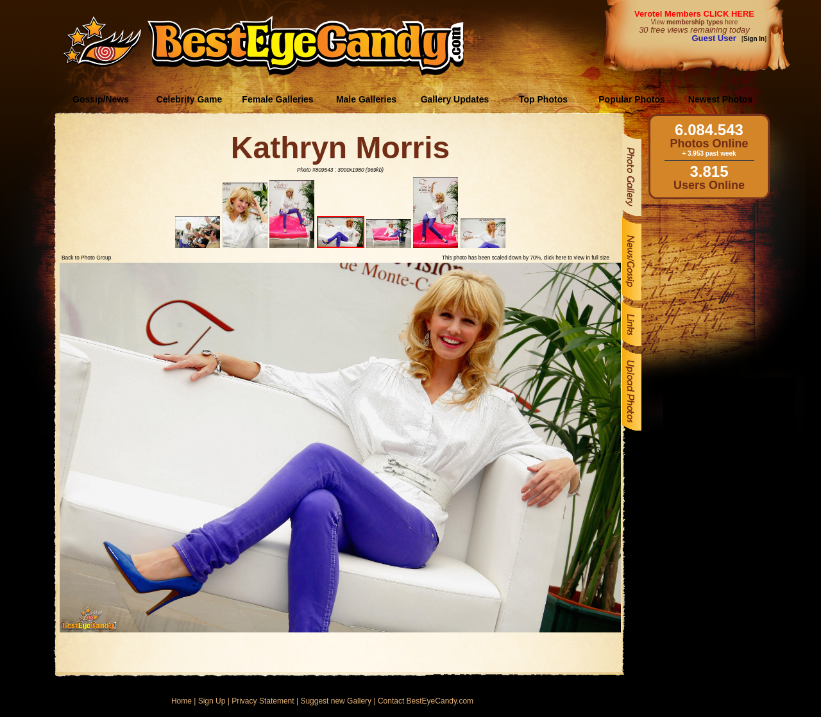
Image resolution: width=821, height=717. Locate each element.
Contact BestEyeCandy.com (425, 700)
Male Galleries (366, 99)
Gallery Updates (455, 99)
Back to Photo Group (86, 257)
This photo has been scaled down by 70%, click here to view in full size (525, 257)
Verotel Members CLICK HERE (694, 14)
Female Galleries (277, 99)
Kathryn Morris (340, 148)
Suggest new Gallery (335, 700)
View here (694, 22)
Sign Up (212, 700)
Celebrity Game (190, 99)
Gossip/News (100, 99)
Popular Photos (631, 99)
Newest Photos (720, 99)
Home (181, 700)
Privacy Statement (263, 700)
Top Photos (543, 99)
